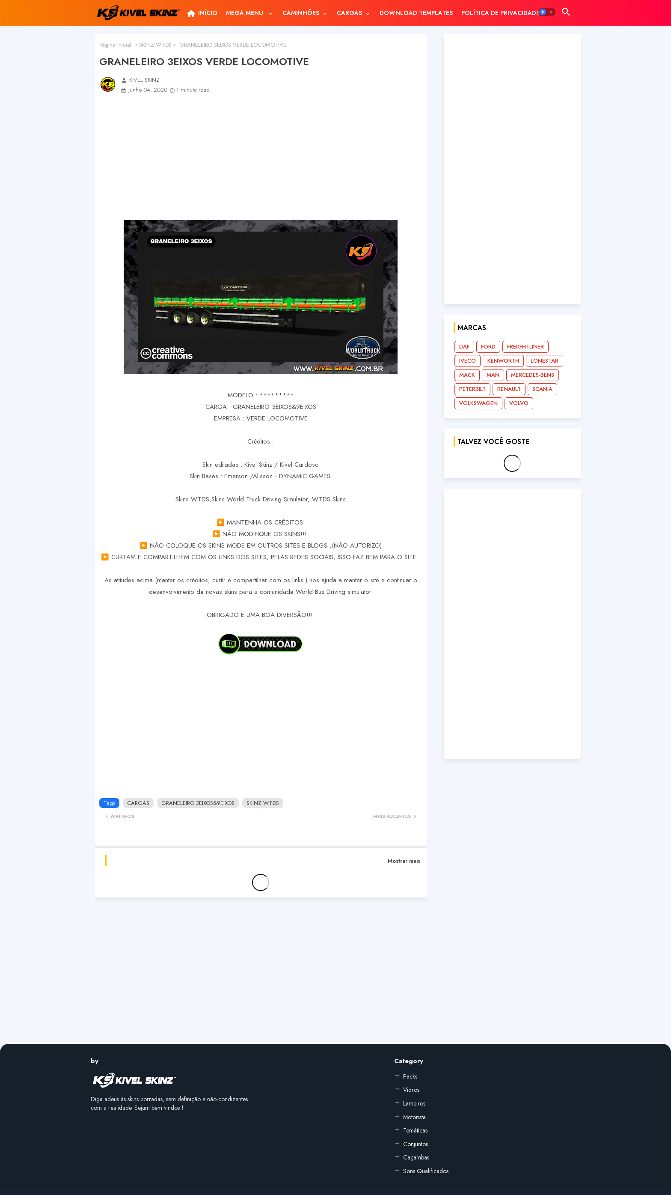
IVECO (467, 361)
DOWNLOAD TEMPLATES (416, 13)
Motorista (414, 1117)
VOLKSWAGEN (478, 403)
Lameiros (414, 1103)
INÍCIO (201, 14)
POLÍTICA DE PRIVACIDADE (500, 13)
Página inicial (115, 45)
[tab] (202, 13)
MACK (467, 375)
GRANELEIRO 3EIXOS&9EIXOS (198, 803)
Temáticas (415, 1130)
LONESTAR (544, 361)
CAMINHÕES (300, 13)
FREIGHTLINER (525, 347)
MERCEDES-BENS (532, 375)
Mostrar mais (404, 861)
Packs (410, 1076)
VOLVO (518, 403)
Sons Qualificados (425, 1171)
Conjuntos (415, 1144)
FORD (488, 347)
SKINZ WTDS (155, 45)
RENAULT (509, 389)
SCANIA (542, 389)
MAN (493, 375)
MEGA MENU (245, 13)
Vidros (411, 1089)
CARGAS (349, 13)
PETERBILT (472, 389)
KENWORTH (503, 361)
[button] (546, 12)
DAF (464, 347)
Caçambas (416, 1157)
